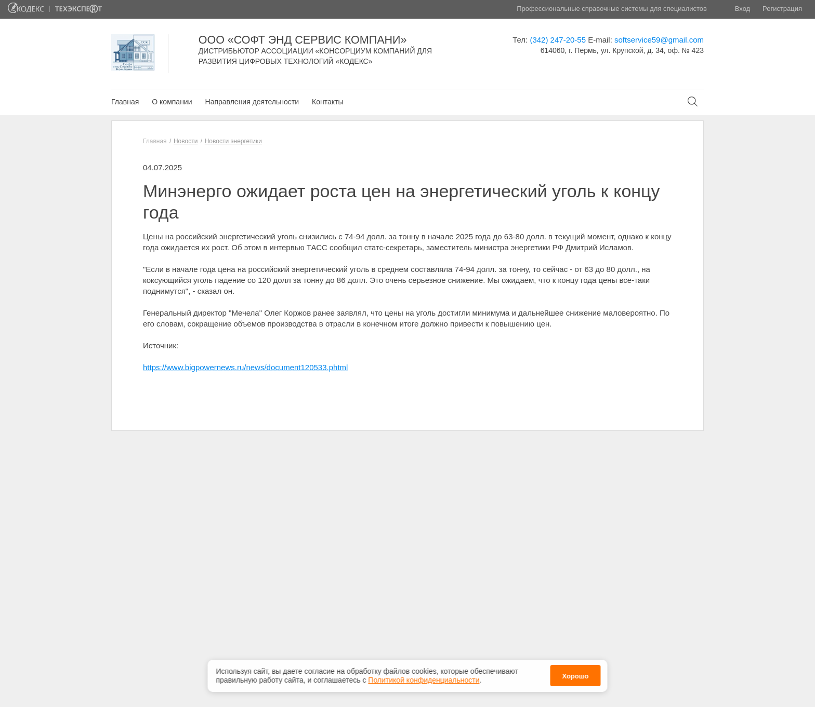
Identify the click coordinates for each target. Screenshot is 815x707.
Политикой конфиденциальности (423, 678)
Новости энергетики (233, 141)
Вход (742, 8)
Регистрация (782, 8)
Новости (186, 141)
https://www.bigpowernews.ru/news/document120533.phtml (245, 367)
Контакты (327, 102)
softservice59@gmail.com (659, 39)
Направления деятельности (252, 102)
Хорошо (575, 674)
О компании (172, 102)
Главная (125, 102)
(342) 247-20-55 (558, 39)
